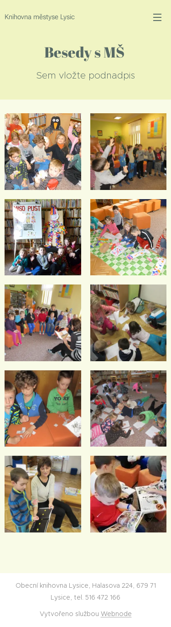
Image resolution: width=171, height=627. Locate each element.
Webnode (116, 614)
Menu (157, 17)
